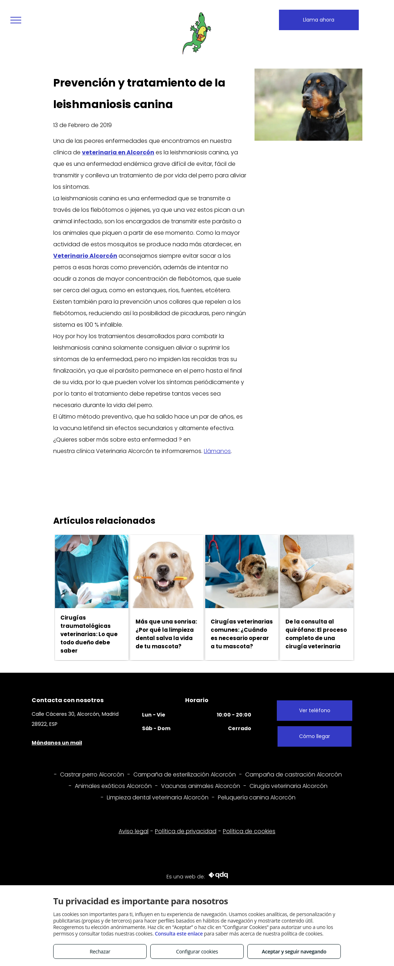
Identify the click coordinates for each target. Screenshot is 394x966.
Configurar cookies (197, 951)
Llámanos (217, 451)
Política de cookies (249, 831)
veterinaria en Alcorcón (118, 152)
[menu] (15, 20)
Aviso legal (133, 831)
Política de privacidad (185, 831)
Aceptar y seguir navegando (294, 951)
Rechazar (100, 951)
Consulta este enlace (179, 933)
